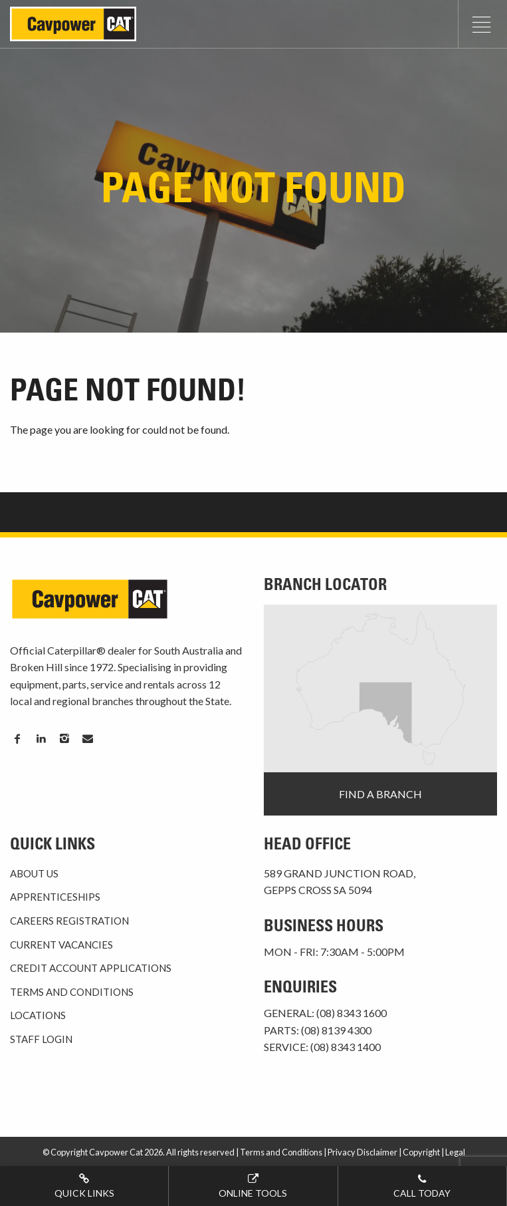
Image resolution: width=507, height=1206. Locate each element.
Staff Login (41, 1039)
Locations (38, 1015)
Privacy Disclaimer (362, 1152)
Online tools (253, 1185)
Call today (422, 1185)
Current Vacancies (61, 945)
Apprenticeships (55, 897)
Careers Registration (69, 921)
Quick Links (84, 1185)
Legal (455, 1152)
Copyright (421, 1152)
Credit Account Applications (90, 968)
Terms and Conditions (72, 992)
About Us (34, 873)
